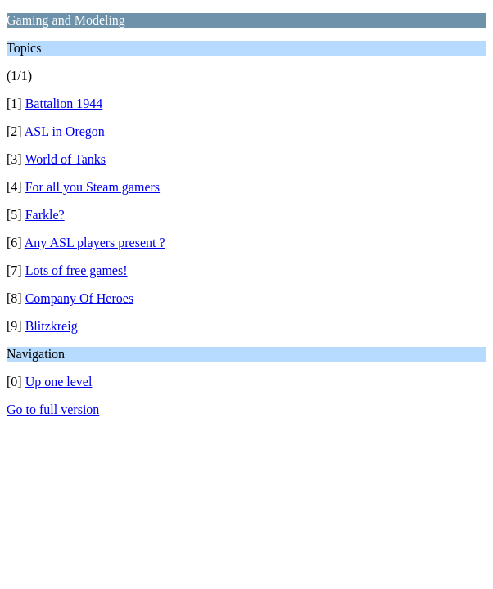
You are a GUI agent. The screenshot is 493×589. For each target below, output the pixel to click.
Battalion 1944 (64, 103)
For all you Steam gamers (92, 187)
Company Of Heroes (79, 298)
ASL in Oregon (65, 131)
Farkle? (45, 215)
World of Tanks (65, 159)
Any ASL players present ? (95, 243)
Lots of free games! (76, 270)
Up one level (59, 382)
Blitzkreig (51, 326)
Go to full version (53, 409)
